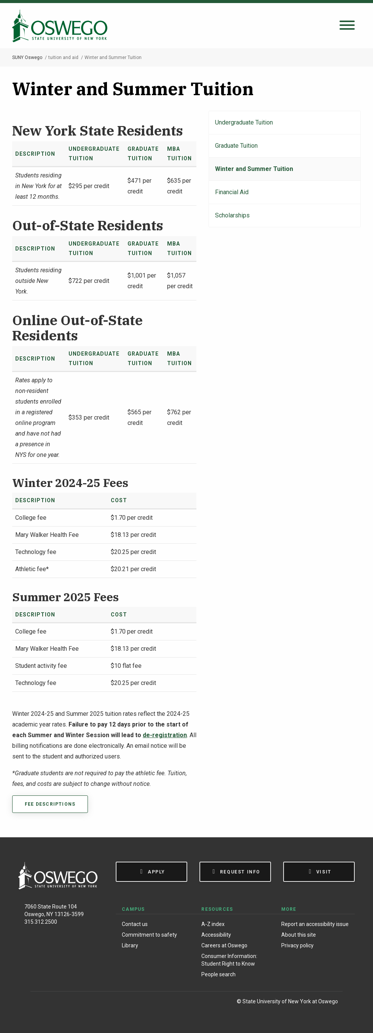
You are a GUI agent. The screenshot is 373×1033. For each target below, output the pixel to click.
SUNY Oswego (27, 57)
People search (218, 974)
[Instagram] (56, 1003)
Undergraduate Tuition (244, 122)
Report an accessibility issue (315, 924)
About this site (298, 935)
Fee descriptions (50, 804)
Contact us (135, 924)
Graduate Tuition (236, 145)
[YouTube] (88, 1003)
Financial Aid (232, 192)
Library (130, 945)
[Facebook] (40, 1003)
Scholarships (232, 215)
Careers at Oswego (224, 945)
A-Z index (213, 924)
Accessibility (216, 935)
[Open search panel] (347, 25)
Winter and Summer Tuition (254, 168)
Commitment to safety (149, 935)
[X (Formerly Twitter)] (72, 1003)
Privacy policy (297, 945)
